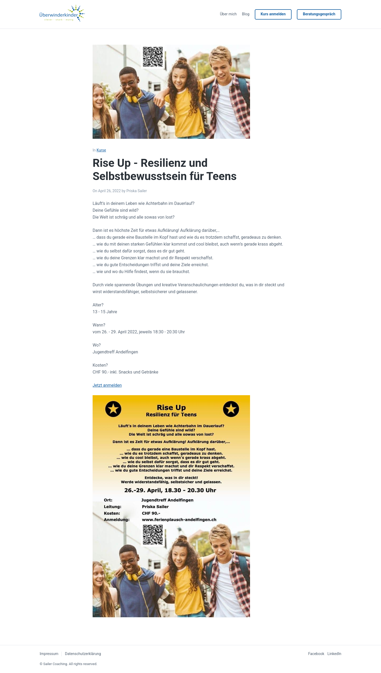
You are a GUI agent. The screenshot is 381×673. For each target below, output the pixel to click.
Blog (245, 14)
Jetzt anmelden (107, 385)
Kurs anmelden (272, 14)
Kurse (101, 150)
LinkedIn (335, 654)
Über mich (228, 14)
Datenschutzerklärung (83, 654)
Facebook (316, 654)
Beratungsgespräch (319, 14)
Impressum (49, 654)
